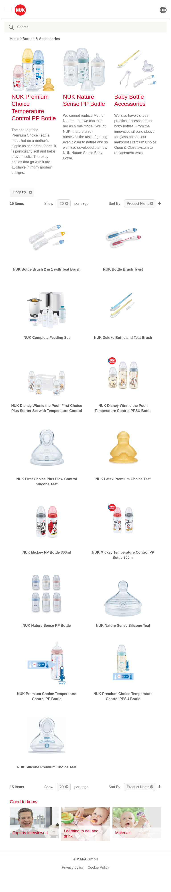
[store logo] (20, 10)
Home (14, 39)
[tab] (22, 192)
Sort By (114, 203)
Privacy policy (73, 867)
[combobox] (39, 27)
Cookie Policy (98, 867)
